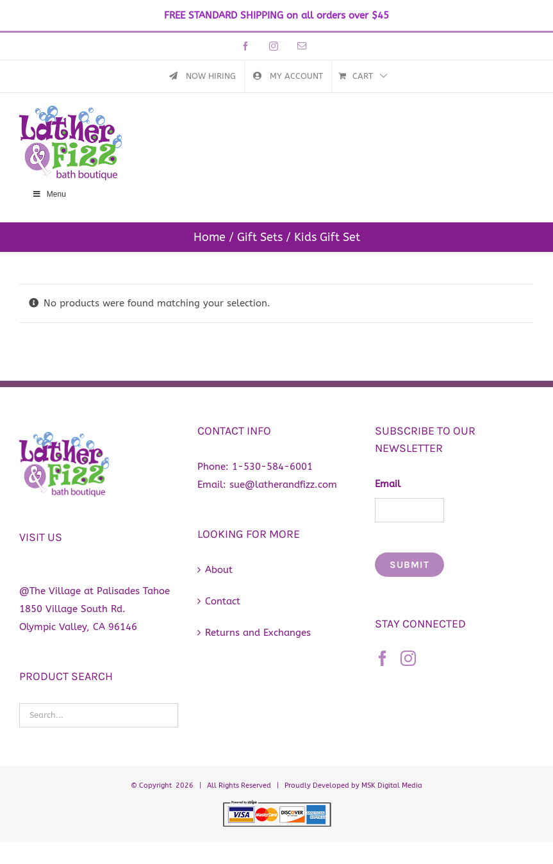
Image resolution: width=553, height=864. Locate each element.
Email (387, 484)
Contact (222, 601)
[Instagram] (408, 658)
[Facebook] (382, 658)
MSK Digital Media (391, 785)
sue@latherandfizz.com (283, 484)
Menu (49, 194)
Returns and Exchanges (258, 632)
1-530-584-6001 (272, 466)
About (219, 570)
